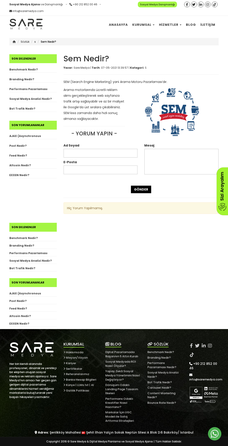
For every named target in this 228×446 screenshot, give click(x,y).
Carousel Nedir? (159, 388)
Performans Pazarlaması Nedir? (28, 89)
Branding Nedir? (21, 79)
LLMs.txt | (83, 385)
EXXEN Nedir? (19, 175)
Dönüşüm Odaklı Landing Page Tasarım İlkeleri (121, 389)
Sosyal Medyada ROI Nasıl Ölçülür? (120, 364)
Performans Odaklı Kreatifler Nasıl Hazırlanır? (119, 403)
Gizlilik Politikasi (76, 390)
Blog (191, 24)
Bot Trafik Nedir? (22, 108)
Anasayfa (118, 24)
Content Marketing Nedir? (161, 395)
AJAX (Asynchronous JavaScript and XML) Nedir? (30, 136)
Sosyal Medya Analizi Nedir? (30, 99)
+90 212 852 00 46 (85, 4)
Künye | (70, 385)
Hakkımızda (73, 352)
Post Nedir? (18, 146)
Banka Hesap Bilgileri (79, 380)
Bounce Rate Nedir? (161, 403)
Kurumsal (143, 24)
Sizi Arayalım (222, 191)
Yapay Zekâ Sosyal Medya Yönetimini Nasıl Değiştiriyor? (122, 375)
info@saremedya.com (28, 11)
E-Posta (70, 162)
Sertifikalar (72, 369)
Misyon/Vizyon (75, 358)
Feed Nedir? (18, 155)
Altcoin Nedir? (20, 165)
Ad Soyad (71, 145)
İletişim (207, 24)
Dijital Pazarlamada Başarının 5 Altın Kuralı (121, 354)
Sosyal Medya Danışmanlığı (157, 4)
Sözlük (25, 42)
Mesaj (149, 145)
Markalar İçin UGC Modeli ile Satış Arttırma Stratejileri (119, 416)
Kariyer (69, 363)
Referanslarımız (76, 374)
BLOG (113, 344)
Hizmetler (170, 24)
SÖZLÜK (158, 344)
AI (92, 385)
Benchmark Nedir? (23, 69)
